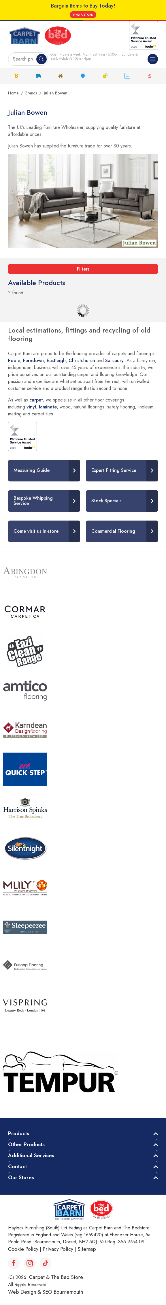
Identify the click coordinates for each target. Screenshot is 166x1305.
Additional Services (31, 1155)
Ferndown (33, 360)
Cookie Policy (23, 1249)
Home (13, 93)
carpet (36, 400)
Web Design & (25, 1292)
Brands (31, 93)
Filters (83, 269)
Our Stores (21, 1177)
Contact (17, 1166)
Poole (14, 360)
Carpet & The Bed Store (56, 1277)
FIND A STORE (83, 14)
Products (18, 1133)
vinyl (31, 407)
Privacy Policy (58, 1249)
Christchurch (82, 360)
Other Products (26, 1144)
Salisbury (114, 360)
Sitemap (87, 1249)
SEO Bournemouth (62, 1292)
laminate (48, 407)
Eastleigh (56, 360)
